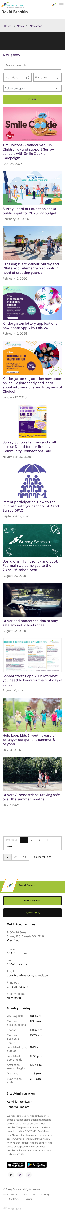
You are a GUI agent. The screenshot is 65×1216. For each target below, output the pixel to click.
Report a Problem (18, 1107)
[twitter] (11, 1175)
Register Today (32, 912)
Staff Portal (14, 1199)
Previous (12, 840)
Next (9, 846)
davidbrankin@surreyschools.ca (27, 975)
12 (7, 857)
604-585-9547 (17, 953)
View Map (13, 940)
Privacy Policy (10, 1194)
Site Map (45, 1194)
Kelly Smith (14, 998)
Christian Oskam (17, 986)
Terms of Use (29, 1194)
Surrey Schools (13, 1189)
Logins (29, 1199)
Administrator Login (19, 1101)
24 (16, 857)
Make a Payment (32, 900)
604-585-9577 (17, 964)
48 (24, 857)
